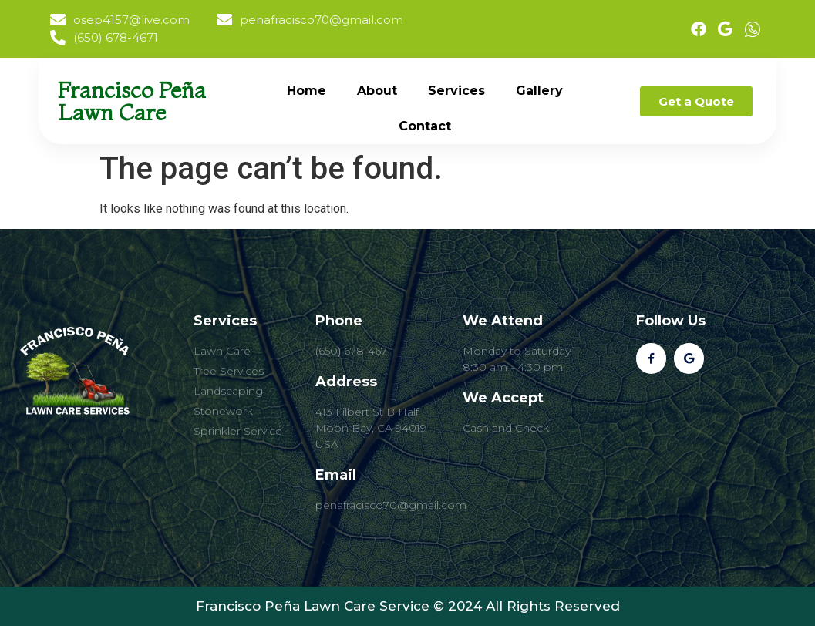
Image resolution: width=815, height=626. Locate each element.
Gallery (539, 90)
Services (456, 90)
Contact (425, 126)
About (377, 90)
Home (306, 90)
